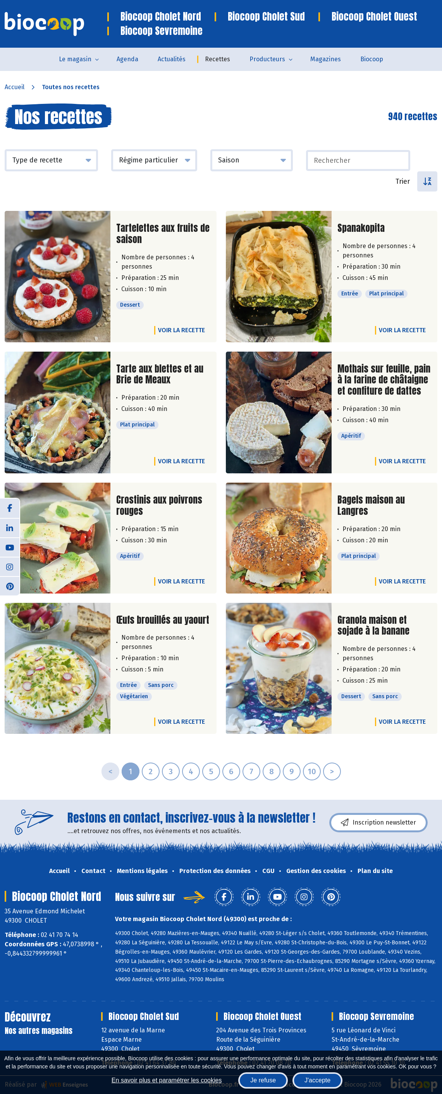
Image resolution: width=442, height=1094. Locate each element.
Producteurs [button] (267, 59)
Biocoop (371, 59)
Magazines (325, 59)
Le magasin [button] (75, 59)
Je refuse (263, 1080)
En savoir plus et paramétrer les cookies (167, 1080)
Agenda (127, 59)
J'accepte (317, 1080)
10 (312, 771)
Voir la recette (181, 330)
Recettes (217, 59)
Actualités (172, 59)
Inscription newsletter (378, 823)
